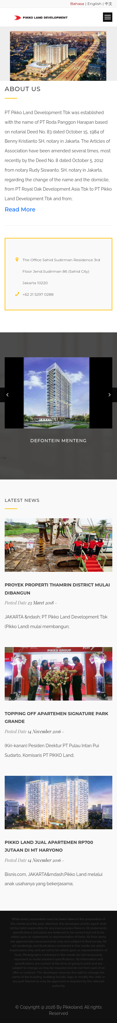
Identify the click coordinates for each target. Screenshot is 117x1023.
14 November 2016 (44, 731)
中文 (108, 3)
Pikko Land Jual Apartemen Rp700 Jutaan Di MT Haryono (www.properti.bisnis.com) (49, 850)
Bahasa (77, 3)
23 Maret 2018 (41, 603)
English (94, 3)
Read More (20, 209)
